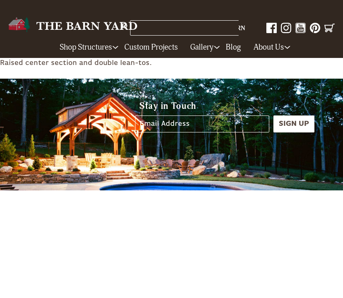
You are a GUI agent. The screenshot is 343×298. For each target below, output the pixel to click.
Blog (233, 47)
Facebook (271, 28)
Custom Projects (151, 47)
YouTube (300, 28)
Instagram (286, 28)
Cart (329, 28)
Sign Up (294, 123)
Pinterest (315, 28)
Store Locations (159, 28)
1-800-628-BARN (218, 28)
